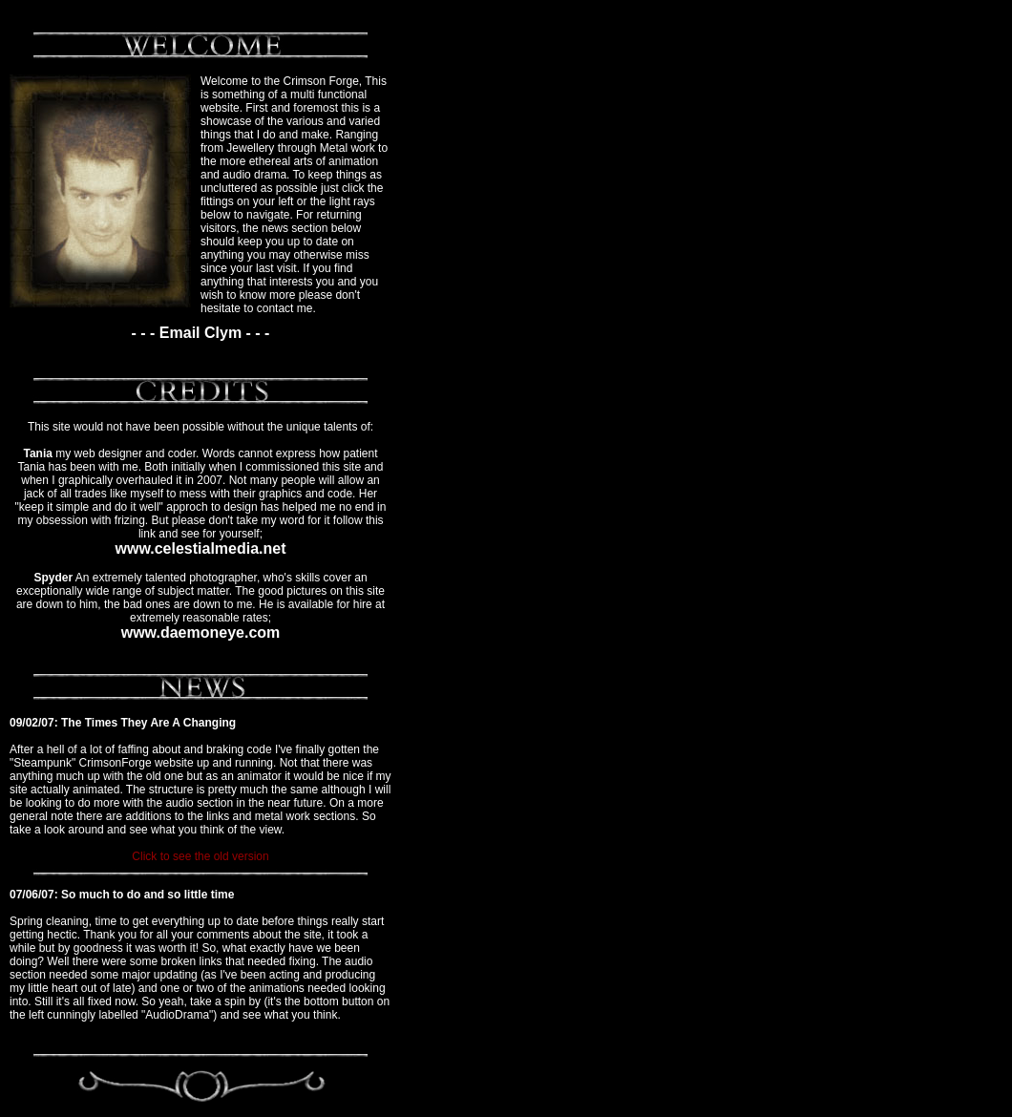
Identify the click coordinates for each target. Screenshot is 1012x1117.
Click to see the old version (200, 856)
